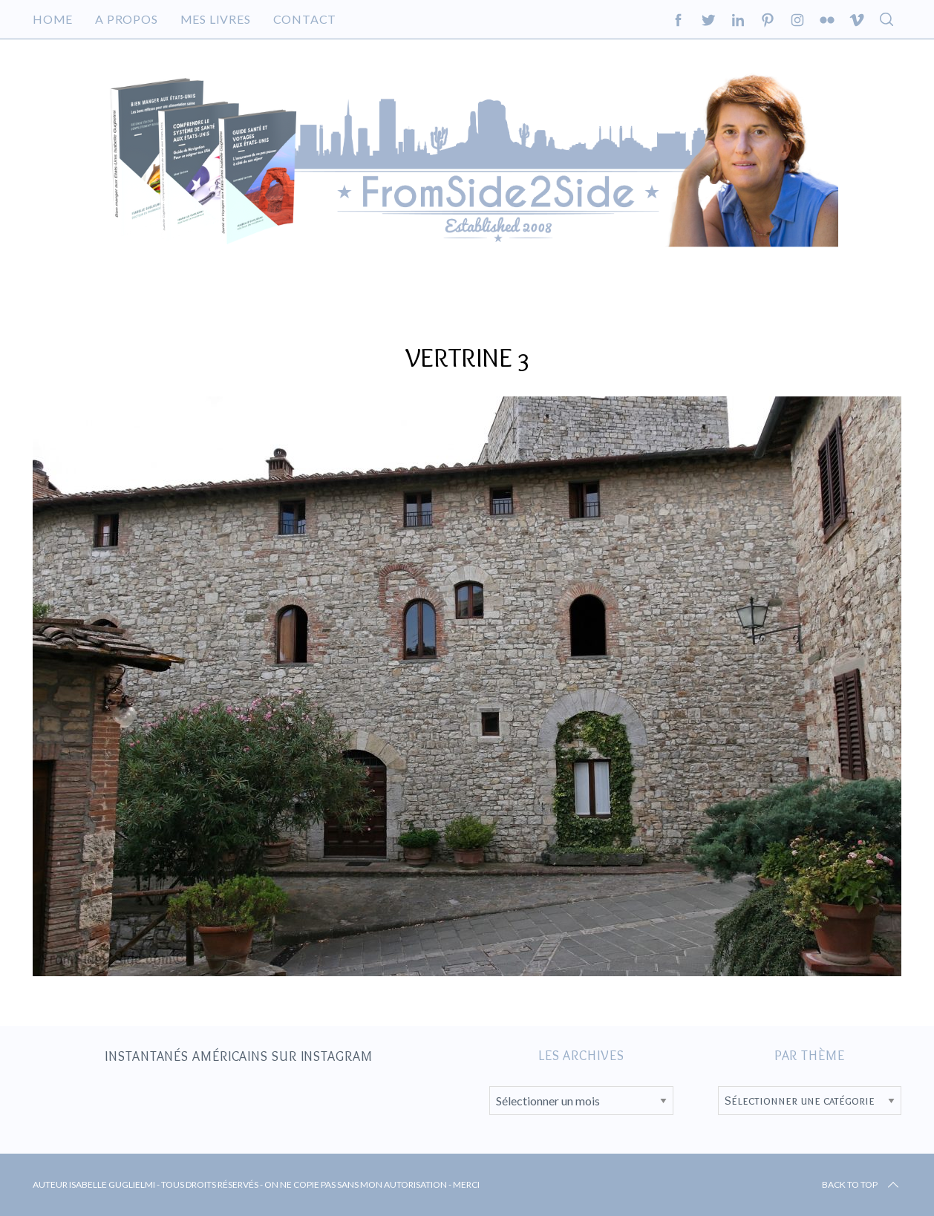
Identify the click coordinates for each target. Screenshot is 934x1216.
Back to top (861, 1185)
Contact (305, 19)
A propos (126, 19)
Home (53, 19)
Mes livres (215, 19)
